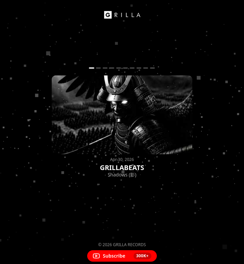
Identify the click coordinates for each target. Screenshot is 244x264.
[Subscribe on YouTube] (121, 256)
